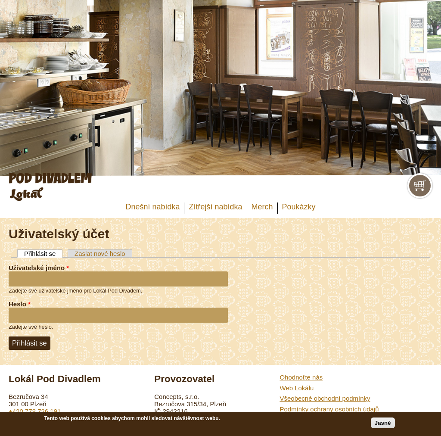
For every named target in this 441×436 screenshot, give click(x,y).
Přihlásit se (43, 253)
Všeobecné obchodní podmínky (325, 398)
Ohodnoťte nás (301, 377)
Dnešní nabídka (152, 206)
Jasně (383, 423)
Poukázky (299, 206)
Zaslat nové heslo (100, 253)
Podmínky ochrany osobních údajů (329, 409)
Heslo (20, 304)
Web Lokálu (297, 388)
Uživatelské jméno (39, 267)
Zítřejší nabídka (215, 206)
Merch (262, 206)
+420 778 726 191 (35, 411)
